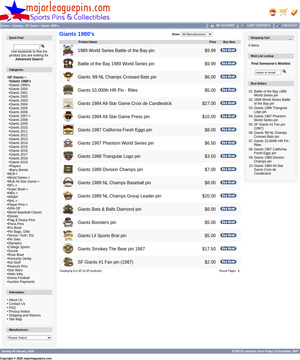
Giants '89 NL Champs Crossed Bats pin (117, 77)
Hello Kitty (15, 274)
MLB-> (13, 174)
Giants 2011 (19, 131)
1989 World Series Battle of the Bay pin (116, 50)
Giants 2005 (19, 108)
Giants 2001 (19, 93)
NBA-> (13, 193)
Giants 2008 (19, 120)
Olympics (14, 243)
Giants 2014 (19, 143)
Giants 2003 (19, 100)
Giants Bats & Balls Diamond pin (109, 209)
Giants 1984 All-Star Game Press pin (113, 116)
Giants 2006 (19, 112)
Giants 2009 (19, 124)
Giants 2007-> (20, 116)
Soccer (13, 251)
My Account (222, 25)
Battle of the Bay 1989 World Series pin (116, 63)
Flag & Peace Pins (21, 220)
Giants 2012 (19, 135)
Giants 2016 (19, 151)
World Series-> (19, 178)
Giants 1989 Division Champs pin (110, 169)
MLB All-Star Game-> (23, 181)
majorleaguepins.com (37, 358)
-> (17, 77)
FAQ (12, 308)
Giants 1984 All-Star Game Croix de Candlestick (124, 103)
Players (15, 166)
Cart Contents (256, 25)
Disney (13, 216)
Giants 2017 (19, 154)
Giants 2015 (19, 147)
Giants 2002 (19, 97)
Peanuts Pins (18, 266)
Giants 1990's (20, 85)
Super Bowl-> (18, 189)
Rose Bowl (16, 255)
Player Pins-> (18, 205)
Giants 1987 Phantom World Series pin (116, 143)
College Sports (19, 247)
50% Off (14, 208)
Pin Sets (14, 239)
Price (212, 42)
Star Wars (15, 270)
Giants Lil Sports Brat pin (102, 235)
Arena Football (18, 278)
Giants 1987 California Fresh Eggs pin (115, 130)
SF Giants (31, 25)
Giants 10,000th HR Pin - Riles (108, 90)
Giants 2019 (19, 162)
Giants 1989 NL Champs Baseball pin (114, 182)
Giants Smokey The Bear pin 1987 (111, 249)
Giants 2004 (19, 104)
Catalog (17, 25)
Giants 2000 (19, 89)
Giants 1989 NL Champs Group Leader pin (119, 196)
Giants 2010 (19, 127)
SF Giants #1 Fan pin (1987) (105, 262)
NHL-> (13, 201)
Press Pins (16, 224)
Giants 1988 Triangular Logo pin (109, 156)
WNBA (13, 197)
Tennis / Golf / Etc (21, 235)
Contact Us (17, 304)
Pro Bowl (14, 228)
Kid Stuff (14, 262)
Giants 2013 (19, 139)
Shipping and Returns (25, 315)
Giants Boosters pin (97, 222)
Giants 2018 (19, 158)
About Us (15, 300)
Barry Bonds (19, 170)
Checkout (286, 25)
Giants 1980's (50, 25)
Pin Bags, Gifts (19, 232)
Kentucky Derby (19, 259)
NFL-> (12, 185)
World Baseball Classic (25, 212)
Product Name (87, 42)
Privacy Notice (19, 311)
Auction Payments (21, 282)
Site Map (15, 319)
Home (5, 25)
